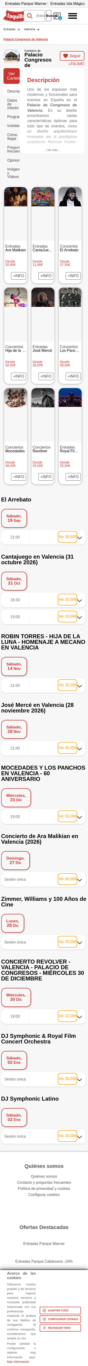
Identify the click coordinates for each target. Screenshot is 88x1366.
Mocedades (15, 449)
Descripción (13, 91)
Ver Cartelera (13, 75)
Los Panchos (71, 349)
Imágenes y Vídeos (13, 173)
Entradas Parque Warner (25, 4)
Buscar (48, 16)
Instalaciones (13, 126)
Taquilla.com (13, 12)
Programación (13, 117)
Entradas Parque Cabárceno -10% (44, 1261)
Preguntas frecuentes (13, 149)
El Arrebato (70, 248)
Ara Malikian (15, 248)
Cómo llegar (12, 137)
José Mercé (43, 349)
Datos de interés (13, 104)
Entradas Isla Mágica (67, 4)
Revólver (43, 449)
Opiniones (13, 160)
